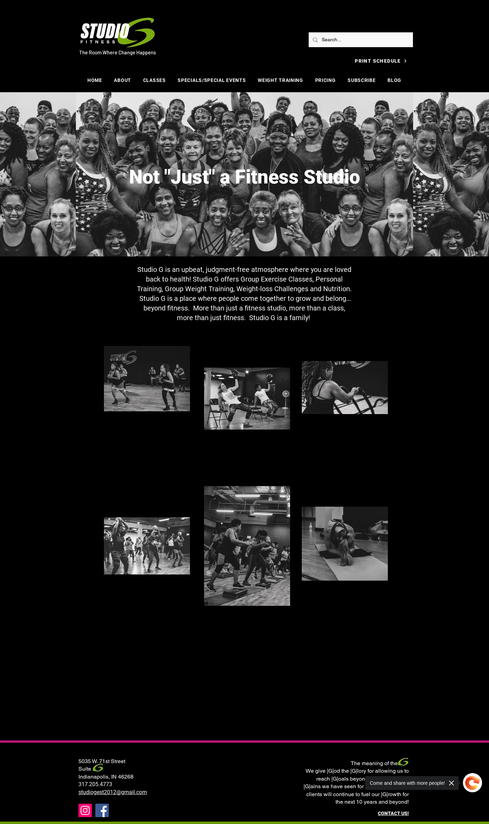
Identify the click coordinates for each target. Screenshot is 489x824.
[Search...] (360, 39)
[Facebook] (102, 810)
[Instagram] (85, 810)
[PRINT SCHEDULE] (381, 60)
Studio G (262, 318)
